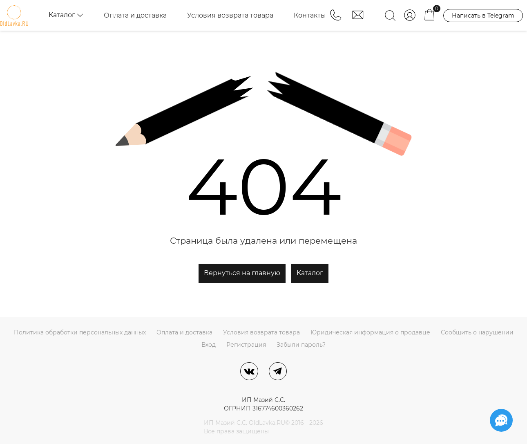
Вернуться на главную (242, 273)
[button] (336, 18)
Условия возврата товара (230, 15)
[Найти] (390, 15)
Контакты (310, 15)
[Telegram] (278, 371)
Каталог (310, 273)
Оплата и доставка (135, 15)
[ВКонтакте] (249, 371)
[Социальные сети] (501, 420)
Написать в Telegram (483, 15)
